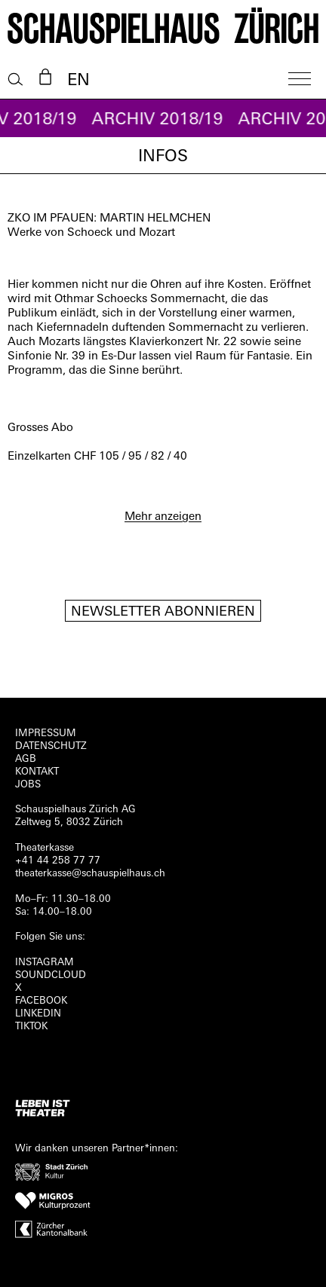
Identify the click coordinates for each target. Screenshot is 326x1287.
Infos (163, 157)
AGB (25, 759)
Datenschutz (51, 746)
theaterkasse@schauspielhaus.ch (90, 874)
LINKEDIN (38, 1014)
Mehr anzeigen (163, 517)
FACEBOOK (41, 1001)
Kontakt (37, 772)
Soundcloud (50, 975)
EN (78, 81)
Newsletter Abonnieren (163, 612)
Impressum (45, 733)
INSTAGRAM (44, 963)
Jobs (28, 785)
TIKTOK (31, 1027)
